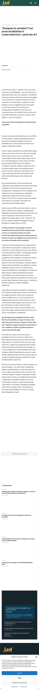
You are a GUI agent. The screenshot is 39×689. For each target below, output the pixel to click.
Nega (19, 678)
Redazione (9, 611)
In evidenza (4, 489)
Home (3, 24)
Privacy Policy (23, 686)
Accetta (19, 673)
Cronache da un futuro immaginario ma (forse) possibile (16, 516)
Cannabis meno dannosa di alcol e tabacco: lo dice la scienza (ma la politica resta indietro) (18, 492)
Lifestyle (8, 24)
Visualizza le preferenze (19, 683)
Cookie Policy (14, 686)
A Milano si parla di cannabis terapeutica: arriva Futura (18, 628)
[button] (36, 657)
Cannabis (4, 560)
